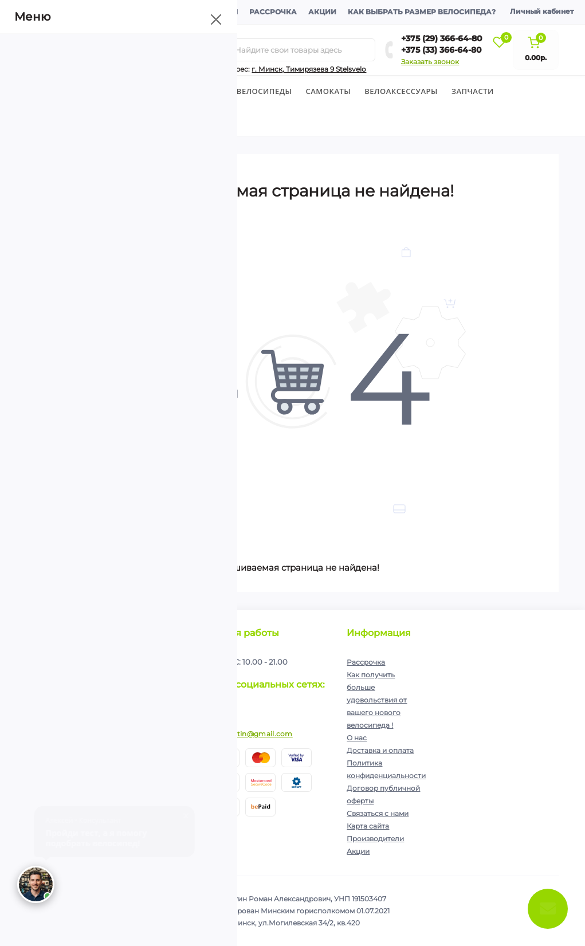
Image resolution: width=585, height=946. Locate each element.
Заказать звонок (430, 61)
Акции (322, 11)
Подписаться (159, 672)
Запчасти (472, 91)
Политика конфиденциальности (126, 696)
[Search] (221, 49)
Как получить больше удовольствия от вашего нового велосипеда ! (377, 699)
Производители (375, 838)
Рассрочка (273, 11)
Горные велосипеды (247, 91)
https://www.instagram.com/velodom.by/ (221, 707)
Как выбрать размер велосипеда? (422, 11)
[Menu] (130, 49)
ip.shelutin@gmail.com (250, 733)
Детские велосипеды (141, 91)
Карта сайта (368, 826)
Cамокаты (328, 91)
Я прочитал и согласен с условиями (110, 700)
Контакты (216, 11)
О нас (357, 737)
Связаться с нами (378, 813)
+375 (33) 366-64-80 (441, 50)
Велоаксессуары (401, 91)
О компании (59, 11)
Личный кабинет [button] (542, 11)
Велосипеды (54, 91)
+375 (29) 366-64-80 (441, 38)
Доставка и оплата (140, 11)
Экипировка (60, 121)
